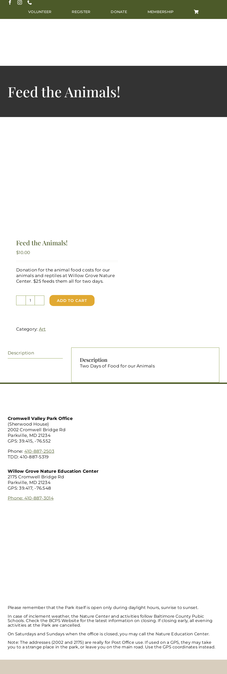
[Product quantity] (30, 300)
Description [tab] (21, 352)
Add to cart (72, 300)
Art (42, 329)
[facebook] (10, 2)
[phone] (29, 2)
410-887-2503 (39, 451)
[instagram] (19, 2)
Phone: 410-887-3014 (31, 498)
